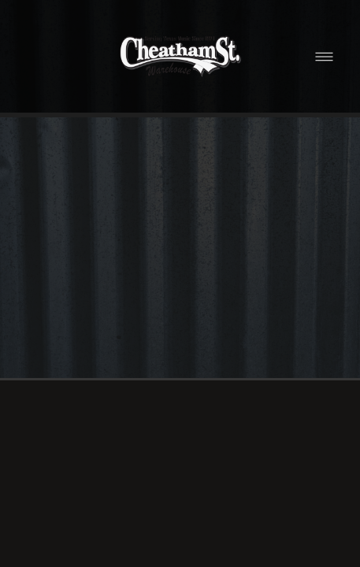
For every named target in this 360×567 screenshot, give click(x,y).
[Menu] (324, 56)
